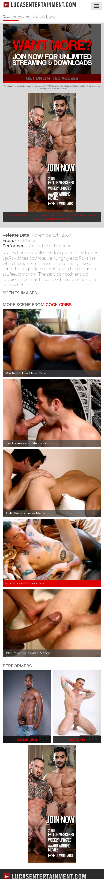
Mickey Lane (40, 245)
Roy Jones (63, 245)
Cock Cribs (25, 240)
